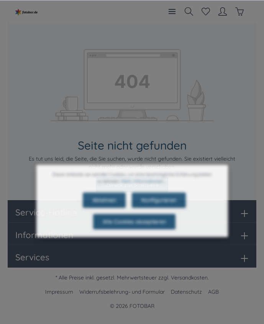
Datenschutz (186, 291)
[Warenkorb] (239, 11)
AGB (213, 291)
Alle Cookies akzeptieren (134, 230)
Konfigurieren (158, 208)
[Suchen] (189, 11)
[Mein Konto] (222, 11)
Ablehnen (104, 208)
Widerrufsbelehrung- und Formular (122, 291)
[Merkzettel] (205, 11)
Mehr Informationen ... (144, 189)
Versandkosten (189, 277)
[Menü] (172, 11)
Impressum (59, 291)
